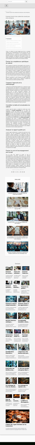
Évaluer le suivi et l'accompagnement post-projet (13, 47)
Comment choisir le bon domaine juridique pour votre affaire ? (17, 223)
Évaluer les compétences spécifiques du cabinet (13, 40)
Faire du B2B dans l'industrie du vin (8, 402)
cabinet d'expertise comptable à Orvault (16, 76)
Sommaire (9, 38)
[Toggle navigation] (6, 5)
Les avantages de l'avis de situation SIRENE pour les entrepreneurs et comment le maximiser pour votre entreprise (17, 238)
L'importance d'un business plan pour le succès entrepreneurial (23, 354)
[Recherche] (16, 1)
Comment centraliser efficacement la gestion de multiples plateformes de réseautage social (17, 253)
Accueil (6, 11)
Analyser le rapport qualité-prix (11, 45)
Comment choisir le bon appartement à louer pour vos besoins (23, 306)
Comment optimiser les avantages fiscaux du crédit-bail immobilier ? (17, 194)
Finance (9, 11)
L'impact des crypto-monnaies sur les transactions (16, 425)
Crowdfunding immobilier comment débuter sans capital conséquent (23, 323)
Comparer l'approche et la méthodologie (12, 42)
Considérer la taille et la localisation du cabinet (13, 44)
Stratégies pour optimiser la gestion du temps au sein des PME (17, 208)
